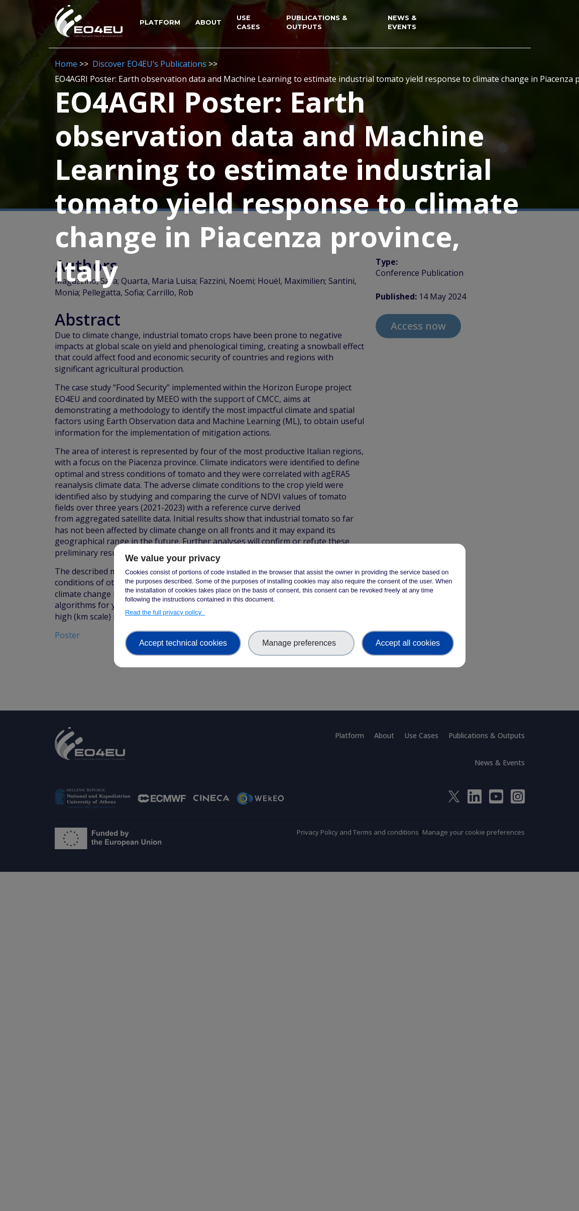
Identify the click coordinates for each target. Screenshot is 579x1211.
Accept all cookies (408, 643)
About (208, 22)
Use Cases (248, 22)
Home (66, 63)
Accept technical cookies (183, 643)
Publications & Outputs (316, 22)
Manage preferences (301, 643)
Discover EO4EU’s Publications (149, 63)
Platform (160, 22)
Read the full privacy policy (165, 612)
